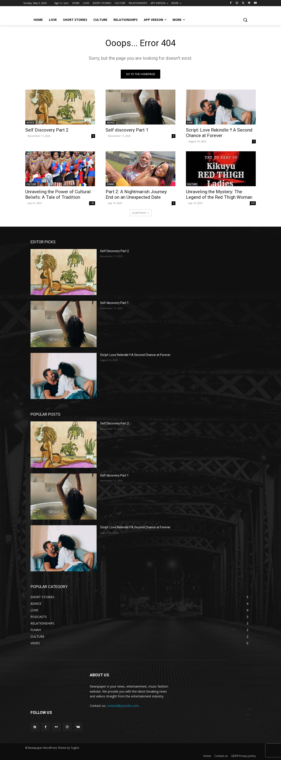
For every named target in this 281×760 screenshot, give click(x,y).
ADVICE (30, 122)
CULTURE (31, 184)
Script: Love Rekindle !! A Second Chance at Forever (219, 132)
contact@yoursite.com (123, 706)
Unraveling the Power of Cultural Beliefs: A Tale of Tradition (58, 194)
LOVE (190, 122)
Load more (140, 213)
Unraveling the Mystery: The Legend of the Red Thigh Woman (219, 194)
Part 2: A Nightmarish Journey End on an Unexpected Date (136, 194)
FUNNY (110, 184)
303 (253, 203)
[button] (245, 19)
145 (92, 203)
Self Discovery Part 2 (46, 130)
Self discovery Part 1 (127, 130)
